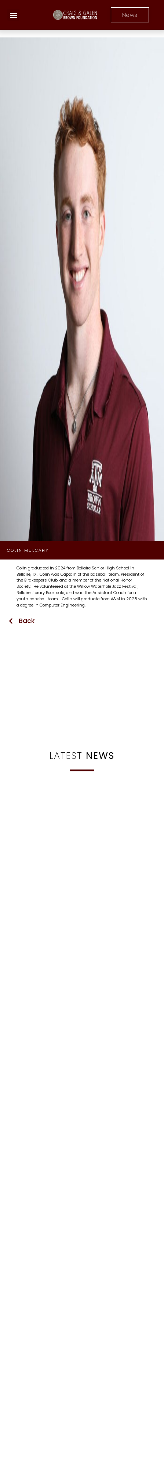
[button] (13, 15)
